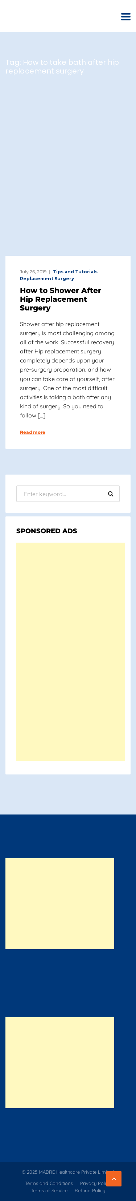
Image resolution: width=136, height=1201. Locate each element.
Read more (32, 432)
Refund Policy (90, 1190)
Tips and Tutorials (75, 271)
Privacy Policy (95, 1183)
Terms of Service (49, 1190)
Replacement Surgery (47, 278)
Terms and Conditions (49, 1183)
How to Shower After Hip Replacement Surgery (60, 299)
